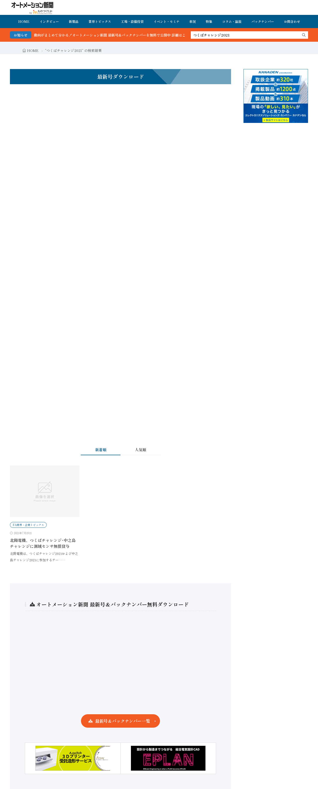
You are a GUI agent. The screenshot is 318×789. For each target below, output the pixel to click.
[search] (304, 35)
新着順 (100, 449)
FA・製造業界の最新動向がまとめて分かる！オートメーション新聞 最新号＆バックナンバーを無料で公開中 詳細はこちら (103, 35)
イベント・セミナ (166, 21)
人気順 (140, 449)
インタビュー (49, 21)
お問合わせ (292, 21)
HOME (24, 21)
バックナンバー (262, 21)
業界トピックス (99, 21)
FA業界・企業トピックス (28, 525)
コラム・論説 (231, 21)
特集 (209, 21)
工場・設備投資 (132, 21)
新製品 (74, 21)
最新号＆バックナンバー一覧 (122, 721)
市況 (192, 21)
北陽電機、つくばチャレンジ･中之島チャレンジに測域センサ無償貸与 (43, 543)
